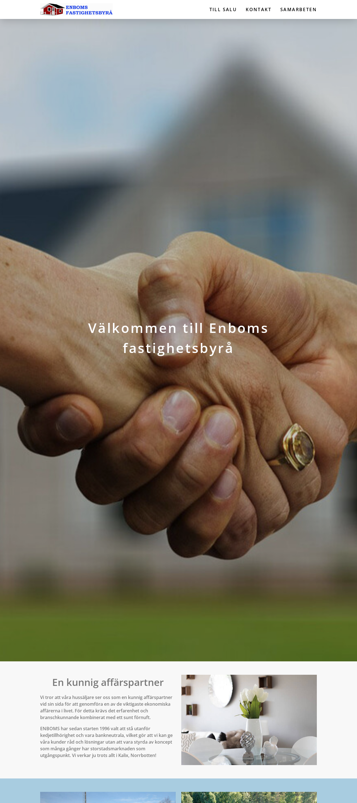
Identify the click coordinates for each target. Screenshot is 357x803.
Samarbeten (298, 9)
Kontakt (258, 9)
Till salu (223, 9)
